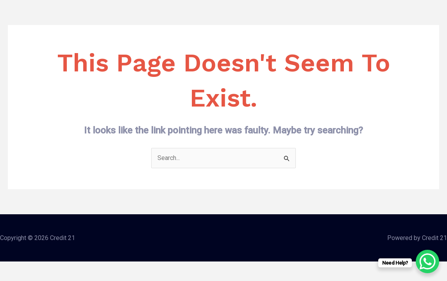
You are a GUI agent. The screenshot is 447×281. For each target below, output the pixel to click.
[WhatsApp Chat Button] (427, 261)
